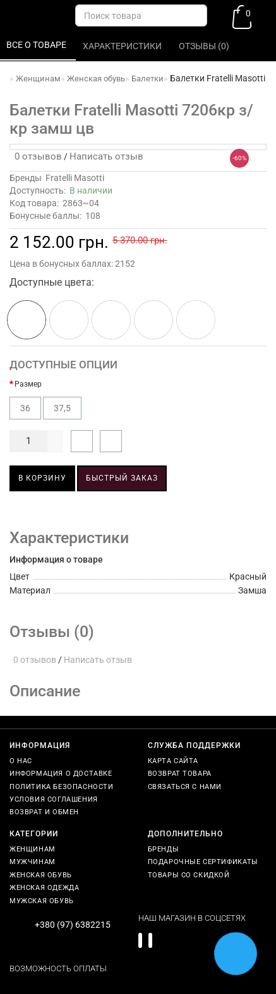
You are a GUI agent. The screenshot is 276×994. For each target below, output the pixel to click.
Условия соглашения (53, 799)
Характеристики (123, 46)
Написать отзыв (106, 156)
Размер (28, 384)
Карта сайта (173, 761)
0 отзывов (35, 156)
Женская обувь (40, 875)
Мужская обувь (41, 901)
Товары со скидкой (189, 875)
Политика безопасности (61, 787)
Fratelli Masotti (74, 178)
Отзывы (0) (205, 46)
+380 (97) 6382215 (73, 925)
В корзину (42, 478)
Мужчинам (32, 862)
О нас (20, 761)
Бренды (163, 849)
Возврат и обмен (44, 812)
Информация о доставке (60, 773)
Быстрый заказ (122, 478)
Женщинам (32, 849)
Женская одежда (44, 888)
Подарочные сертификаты (203, 862)
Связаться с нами (185, 787)
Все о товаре (37, 45)
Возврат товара (180, 773)
